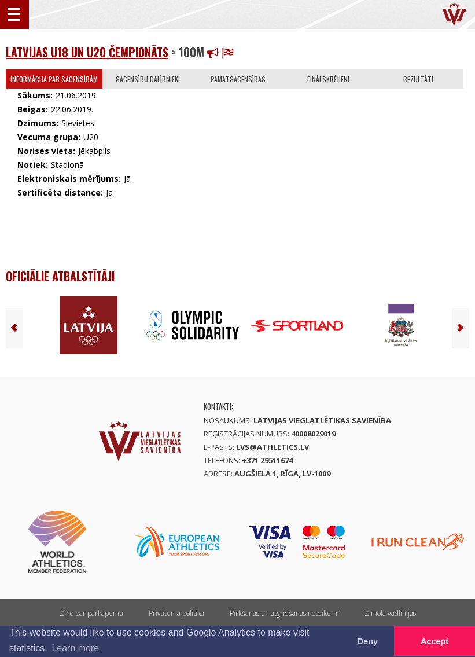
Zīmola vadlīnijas (390, 613)
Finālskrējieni (328, 79)
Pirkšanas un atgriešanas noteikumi (284, 613)
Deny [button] (368, 641)
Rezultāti (418, 79)
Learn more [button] (75, 648)
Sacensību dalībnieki (148, 79)
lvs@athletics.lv (272, 447)
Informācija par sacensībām (54, 79)
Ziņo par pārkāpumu (91, 613)
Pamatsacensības (238, 79)
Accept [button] (434, 641)
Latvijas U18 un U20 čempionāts (87, 52)
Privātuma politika (176, 613)
